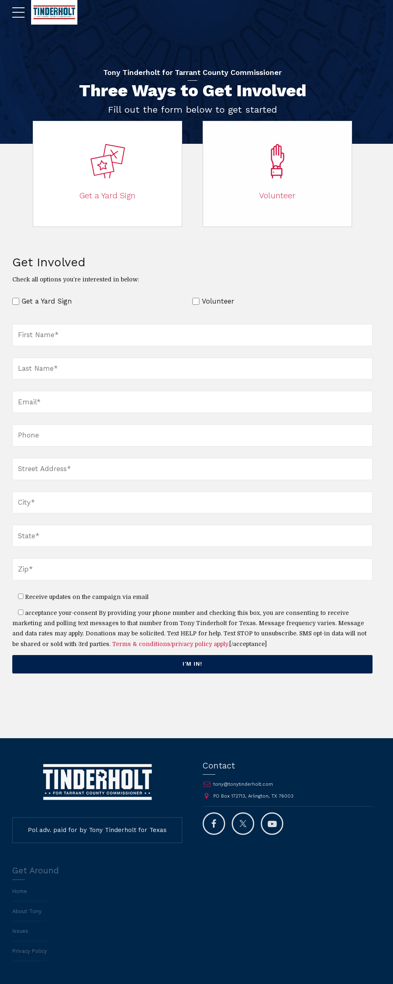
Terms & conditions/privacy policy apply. (170, 644)
